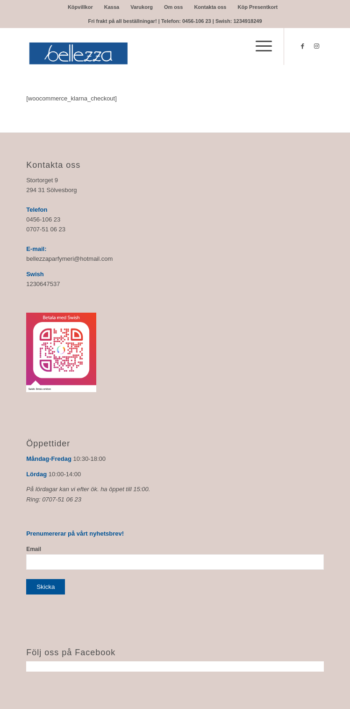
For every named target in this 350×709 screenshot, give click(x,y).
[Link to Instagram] (317, 46)
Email (33, 549)
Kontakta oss (210, 7)
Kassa (111, 7)
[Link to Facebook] (303, 46)
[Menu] (259, 46)
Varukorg (141, 7)
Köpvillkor (80, 7)
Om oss (173, 7)
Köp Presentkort (258, 7)
